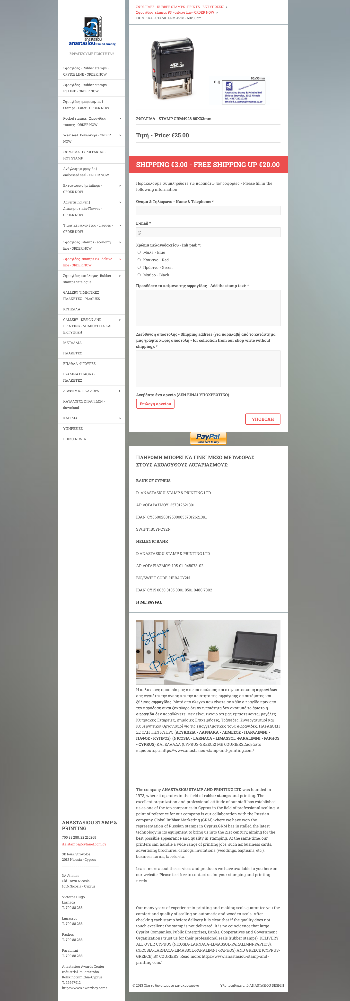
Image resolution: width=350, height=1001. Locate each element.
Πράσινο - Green (158, 267)
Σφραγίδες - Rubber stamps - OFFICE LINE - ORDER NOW (86, 71)
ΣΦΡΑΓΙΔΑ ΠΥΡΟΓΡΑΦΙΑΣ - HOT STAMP (84, 154)
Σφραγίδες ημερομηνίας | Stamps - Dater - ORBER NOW (86, 104)
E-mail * (143, 223)
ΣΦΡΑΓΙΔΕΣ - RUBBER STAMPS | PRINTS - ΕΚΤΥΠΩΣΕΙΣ (180, 6)
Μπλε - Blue (154, 252)
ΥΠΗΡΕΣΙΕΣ (73, 428)
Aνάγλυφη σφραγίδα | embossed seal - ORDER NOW (86, 171)
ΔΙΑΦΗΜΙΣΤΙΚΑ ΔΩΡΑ (81, 390)
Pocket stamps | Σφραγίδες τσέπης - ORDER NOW (84, 121)
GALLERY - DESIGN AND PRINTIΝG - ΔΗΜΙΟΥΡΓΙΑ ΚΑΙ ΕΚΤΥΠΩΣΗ (87, 325)
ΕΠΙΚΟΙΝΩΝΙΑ (74, 439)
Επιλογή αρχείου (155, 403)
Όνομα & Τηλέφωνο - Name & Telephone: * (175, 201)
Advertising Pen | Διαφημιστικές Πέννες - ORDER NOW (82, 208)
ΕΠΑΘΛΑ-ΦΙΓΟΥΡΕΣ (79, 363)
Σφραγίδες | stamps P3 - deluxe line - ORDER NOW (87, 261)
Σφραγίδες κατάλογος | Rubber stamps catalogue (87, 278)
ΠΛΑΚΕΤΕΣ (72, 353)
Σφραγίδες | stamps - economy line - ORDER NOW (87, 245)
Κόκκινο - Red (156, 259)
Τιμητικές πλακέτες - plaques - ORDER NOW (88, 228)
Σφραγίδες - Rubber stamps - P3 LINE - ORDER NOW (86, 87)
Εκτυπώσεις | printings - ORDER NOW (82, 188)
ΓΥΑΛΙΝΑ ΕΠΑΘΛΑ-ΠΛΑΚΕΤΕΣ (79, 377)
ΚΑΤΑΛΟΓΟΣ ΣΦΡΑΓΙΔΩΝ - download (84, 404)
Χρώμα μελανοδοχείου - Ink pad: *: (168, 244)
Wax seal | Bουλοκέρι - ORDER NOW (87, 138)
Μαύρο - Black (156, 274)
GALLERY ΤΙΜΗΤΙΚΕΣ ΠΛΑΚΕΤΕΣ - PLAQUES (81, 295)
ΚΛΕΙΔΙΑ (70, 418)
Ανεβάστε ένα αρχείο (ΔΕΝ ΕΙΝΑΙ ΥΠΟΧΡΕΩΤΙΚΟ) (182, 394)
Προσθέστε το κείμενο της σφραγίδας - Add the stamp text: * (192, 285)
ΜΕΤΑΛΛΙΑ (72, 342)
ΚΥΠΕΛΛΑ (71, 309)
